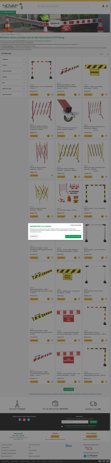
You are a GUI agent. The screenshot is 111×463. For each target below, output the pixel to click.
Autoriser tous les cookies (73, 236)
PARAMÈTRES (34, 236)
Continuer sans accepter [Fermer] (75, 225)
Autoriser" (54, 230)
